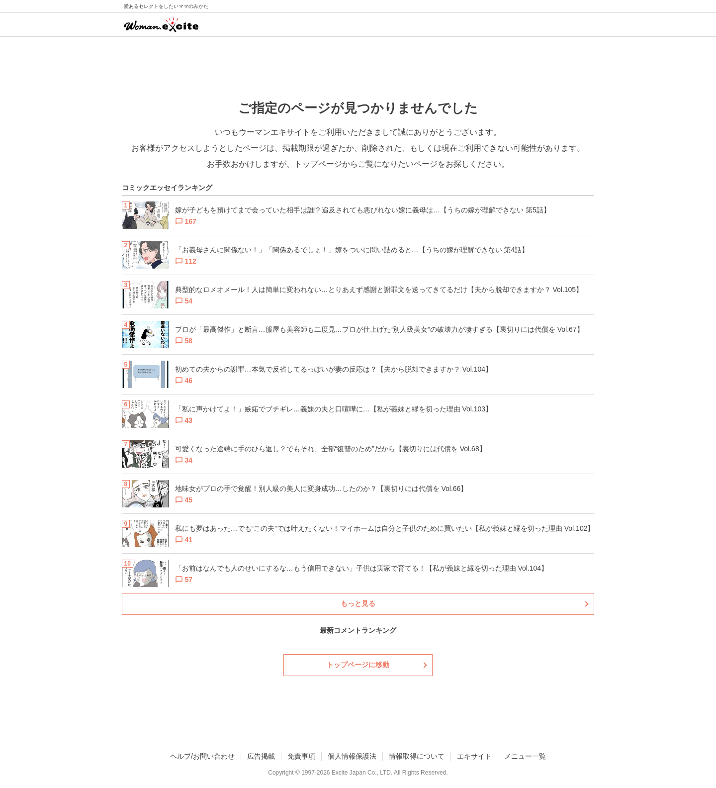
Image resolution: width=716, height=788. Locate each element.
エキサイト (474, 756)
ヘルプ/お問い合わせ (202, 756)
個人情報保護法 (352, 756)
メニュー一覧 (525, 756)
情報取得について (417, 756)
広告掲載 (261, 756)
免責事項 (301, 756)
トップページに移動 (358, 665)
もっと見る (358, 603)
